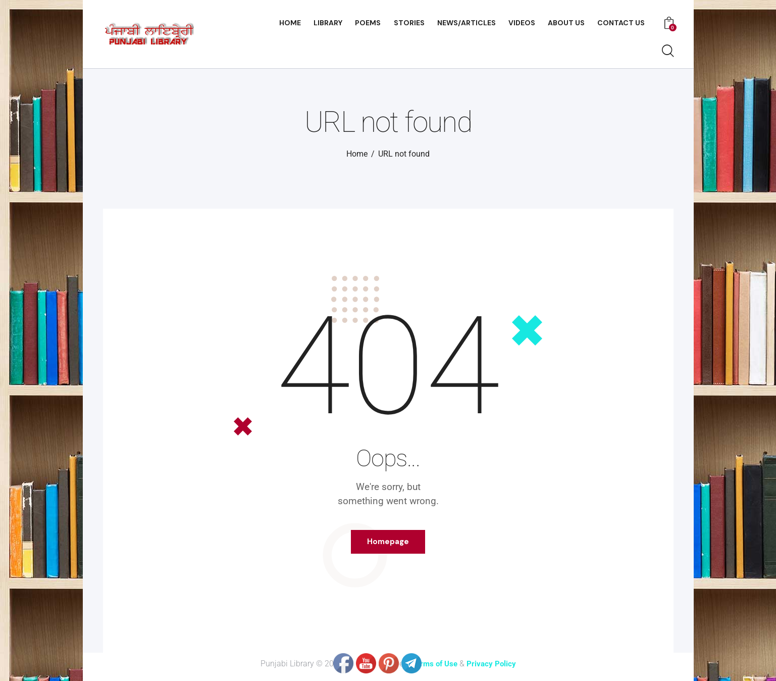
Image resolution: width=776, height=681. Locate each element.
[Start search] (667, 51)
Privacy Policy (493, 669)
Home (357, 154)
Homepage (388, 545)
